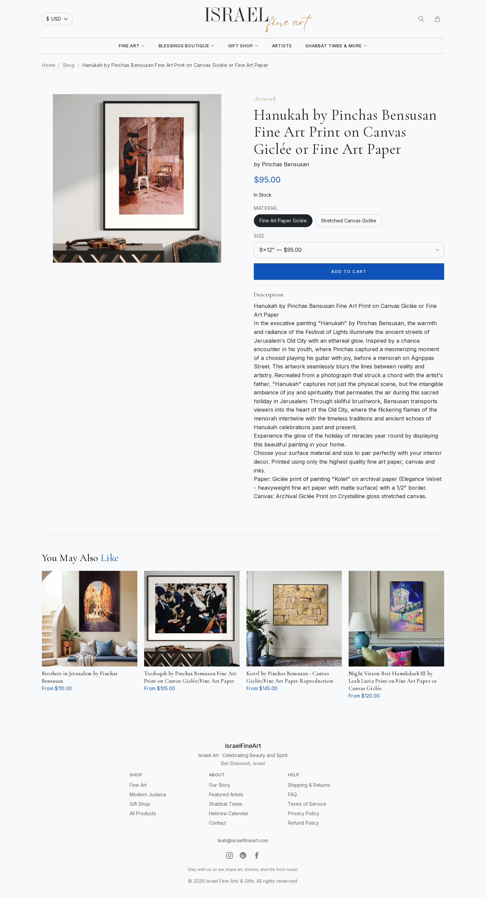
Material (266, 208)
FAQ (292, 794)
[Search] (421, 19)
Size (259, 236)
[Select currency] (57, 19)
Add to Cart (349, 271)
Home (48, 65)
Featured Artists (226, 794)
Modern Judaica (148, 794)
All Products (143, 813)
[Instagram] (229, 855)
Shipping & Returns (309, 785)
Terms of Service (307, 804)
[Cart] (437, 19)
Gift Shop (243, 45)
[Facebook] (256, 855)
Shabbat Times (225, 804)
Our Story (219, 785)
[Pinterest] (243, 855)
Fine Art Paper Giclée (283, 220)
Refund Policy (303, 823)
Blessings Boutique (187, 45)
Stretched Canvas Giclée (348, 220)
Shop (69, 65)
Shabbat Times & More (336, 45)
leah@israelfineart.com (243, 840)
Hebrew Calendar (228, 813)
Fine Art (132, 45)
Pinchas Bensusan (285, 164)
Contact (217, 823)
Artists (282, 45)
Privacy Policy (303, 813)
